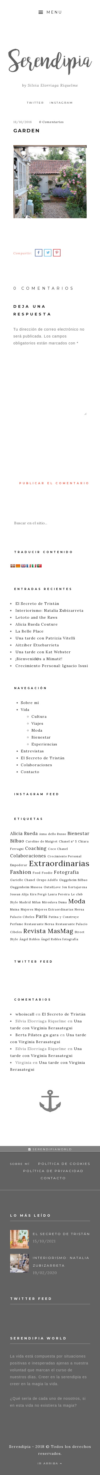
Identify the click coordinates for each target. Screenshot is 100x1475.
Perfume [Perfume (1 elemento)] (16, 924)
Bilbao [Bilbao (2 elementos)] (17, 841)
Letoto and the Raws (36, 617)
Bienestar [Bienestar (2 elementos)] (78, 833)
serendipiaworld (50, 1149)
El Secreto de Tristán (37, 603)
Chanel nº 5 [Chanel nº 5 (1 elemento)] (68, 841)
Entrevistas (32, 751)
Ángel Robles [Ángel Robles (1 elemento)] (29, 939)
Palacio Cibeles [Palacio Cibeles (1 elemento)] (22, 917)
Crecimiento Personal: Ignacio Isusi (51, 665)
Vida (25, 709)
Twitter (35, 102)
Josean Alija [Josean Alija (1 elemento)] (19, 894)
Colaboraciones (36, 764)
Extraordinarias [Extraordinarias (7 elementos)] (59, 863)
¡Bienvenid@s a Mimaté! (38, 658)
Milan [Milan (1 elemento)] (36, 902)
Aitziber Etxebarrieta (37, 645)
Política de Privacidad (53, 1171)
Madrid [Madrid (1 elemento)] (25, 902)
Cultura (39, 716)
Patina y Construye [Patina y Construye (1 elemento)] (64, 917)
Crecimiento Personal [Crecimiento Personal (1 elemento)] (64, 856)
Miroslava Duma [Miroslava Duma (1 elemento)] (54, 902)
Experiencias (44, 744)
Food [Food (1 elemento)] (37, 873)
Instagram (61, 102)
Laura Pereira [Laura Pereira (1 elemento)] (59, 894)
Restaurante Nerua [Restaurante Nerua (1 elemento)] (39, 924)
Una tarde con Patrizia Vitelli (45, 638)
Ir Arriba (50, 1463)
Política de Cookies (64, 1164)
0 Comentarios (51, 122)
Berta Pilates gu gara (37, 1034)
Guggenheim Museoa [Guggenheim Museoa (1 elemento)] (26, 887)
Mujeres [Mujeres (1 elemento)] (27, 909)
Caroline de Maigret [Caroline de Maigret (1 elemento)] (42, 841)
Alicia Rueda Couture (36, 624)
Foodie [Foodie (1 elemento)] (47, 873)
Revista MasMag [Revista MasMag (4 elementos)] (48, 931)
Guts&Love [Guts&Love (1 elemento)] (52, 887)
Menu (50, 12)
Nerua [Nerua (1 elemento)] (79, 909)
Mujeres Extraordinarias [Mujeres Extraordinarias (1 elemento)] (54, 909)
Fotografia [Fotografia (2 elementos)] (66, 872)
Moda (36, 730)
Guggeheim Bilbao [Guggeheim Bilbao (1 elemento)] (73, 880)
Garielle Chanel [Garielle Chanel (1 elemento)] (22, 880)
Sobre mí (30, 702)
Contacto (30, 771)
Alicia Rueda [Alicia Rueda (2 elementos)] (24, 833)
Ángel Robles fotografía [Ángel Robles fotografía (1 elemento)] (59, 939)
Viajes (37, 723)
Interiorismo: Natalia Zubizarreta (49, 610)
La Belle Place (29, 631)
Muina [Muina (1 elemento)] (14, 909)
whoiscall (24, 1014)
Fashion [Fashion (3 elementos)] (20, 872)
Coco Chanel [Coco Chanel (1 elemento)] (58, 849)
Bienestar (41, 737)
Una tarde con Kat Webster (43, 652)
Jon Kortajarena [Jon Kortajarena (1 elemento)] (74, 887)
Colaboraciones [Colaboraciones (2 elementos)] (28, 855)
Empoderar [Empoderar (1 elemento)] (18, 865)
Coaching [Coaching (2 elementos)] (36, 848)
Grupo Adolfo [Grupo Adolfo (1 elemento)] (47, 880)
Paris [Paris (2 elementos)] (41, 916)
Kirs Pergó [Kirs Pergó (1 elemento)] (38, 894)
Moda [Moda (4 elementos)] (76, 901)
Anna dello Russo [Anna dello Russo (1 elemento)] (52, 834)
